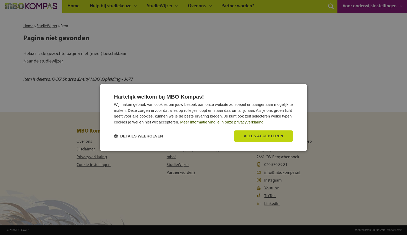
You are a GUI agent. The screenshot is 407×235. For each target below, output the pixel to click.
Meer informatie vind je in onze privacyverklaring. (222, 122)
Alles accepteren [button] (263, 136)
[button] (138, 136)
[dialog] (203, 117)
